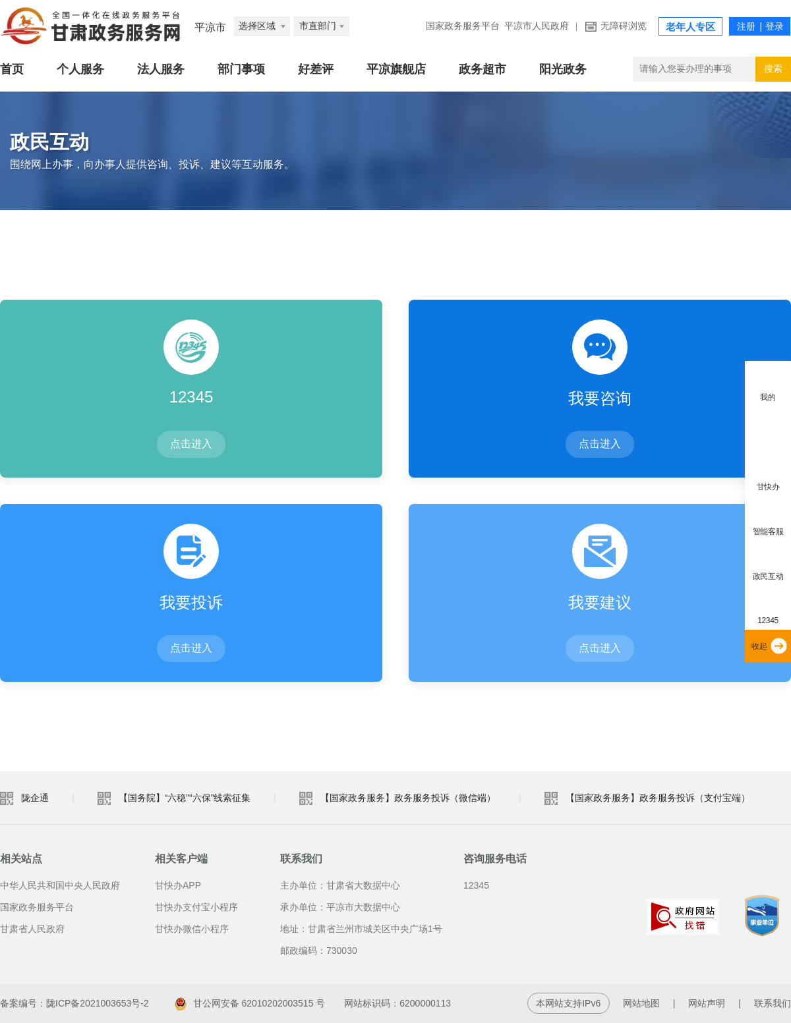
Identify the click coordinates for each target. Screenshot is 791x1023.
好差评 (316, 69)
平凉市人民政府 (536, 26)
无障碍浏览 (624, 26)
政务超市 (482, 69)
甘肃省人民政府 (32, 929)
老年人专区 (690, 27)
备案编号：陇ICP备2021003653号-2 (74, 1003)
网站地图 (641, 1003)
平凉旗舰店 (396, 69)
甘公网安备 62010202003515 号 (250, 1003)
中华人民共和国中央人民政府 (60, 885)
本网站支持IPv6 (568, 1003)
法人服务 (161, 69)
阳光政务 (563, 69)
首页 (12, 69)
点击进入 (191, 443)
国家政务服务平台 (463, 26)
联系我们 (772, 1003)
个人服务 (80, 69)
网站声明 (706, 1003)
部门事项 (241, 69)
